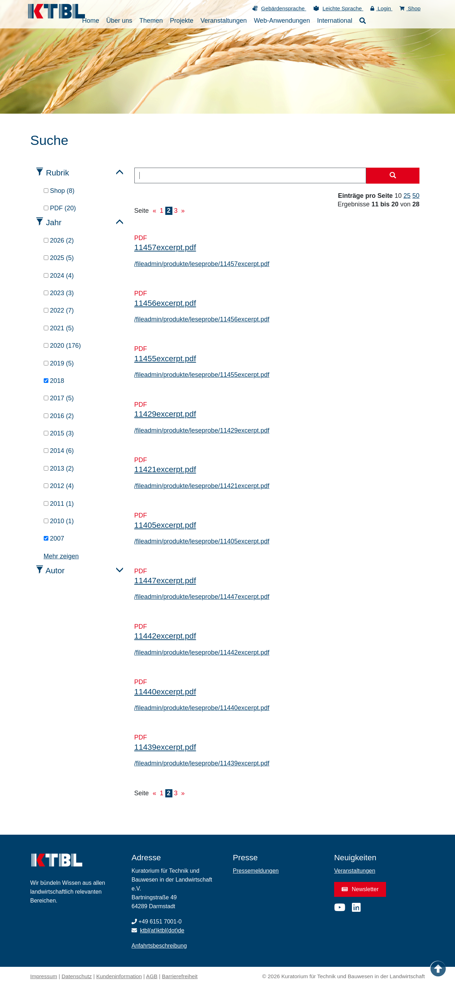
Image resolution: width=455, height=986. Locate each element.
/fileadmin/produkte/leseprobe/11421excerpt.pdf (201, 485)
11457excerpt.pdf (165, 247)
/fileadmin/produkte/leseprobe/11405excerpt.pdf (201, 541)
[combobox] (250, 175)
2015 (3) (59, 433)
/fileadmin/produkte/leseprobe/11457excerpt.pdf (201, 263)
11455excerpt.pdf (165, 358)
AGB (151, 976)
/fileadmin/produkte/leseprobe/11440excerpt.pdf (201, 707)
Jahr (53, 222)
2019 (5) (59, 363)
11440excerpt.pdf (165, 691)
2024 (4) (59, 275)
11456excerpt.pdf (165, 303)
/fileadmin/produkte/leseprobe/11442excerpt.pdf (201, 652)
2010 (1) (59, 521)
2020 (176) (62, 345)
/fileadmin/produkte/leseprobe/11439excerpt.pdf (201, 763)
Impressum (43, 976)
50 (415, 195)
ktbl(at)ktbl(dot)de (162, 930)
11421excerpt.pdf (165, 469)
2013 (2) (59, 468)
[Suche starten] (392, 176)
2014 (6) (59, 450)
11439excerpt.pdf (165, 747)
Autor (55, 570)
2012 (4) (59, 485)
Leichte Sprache (342, 8)
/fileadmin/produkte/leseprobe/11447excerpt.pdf (201, 596)
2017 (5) (59, 398)
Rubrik (57, 172)
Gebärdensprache (283, 8)
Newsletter (360, 889)
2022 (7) (59, 310)
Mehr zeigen (61, 556)
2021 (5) (59, 328)
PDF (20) (60, 208)
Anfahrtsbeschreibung (159, 946)
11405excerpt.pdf (165, 525)
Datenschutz (76, 976)
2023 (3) (59, 293)
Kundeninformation (119, 976)
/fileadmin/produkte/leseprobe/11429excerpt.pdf (201, 430)
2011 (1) (59, 503)
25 (407, 195)
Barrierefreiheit (180, 976)
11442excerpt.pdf (165, 636)
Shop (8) (59, 190)
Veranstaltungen (354, 871)
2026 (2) (59, 240)
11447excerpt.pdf (165, 580)
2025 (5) (59, 257)
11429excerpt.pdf (165, 414)
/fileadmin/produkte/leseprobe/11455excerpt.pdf (201, 374)
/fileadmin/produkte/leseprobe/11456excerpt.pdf (201, 319)
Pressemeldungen (256, 871)
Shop (410, 8)
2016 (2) (59, 415)
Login (381, 8)
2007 (54, 538)
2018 (54, 380)
